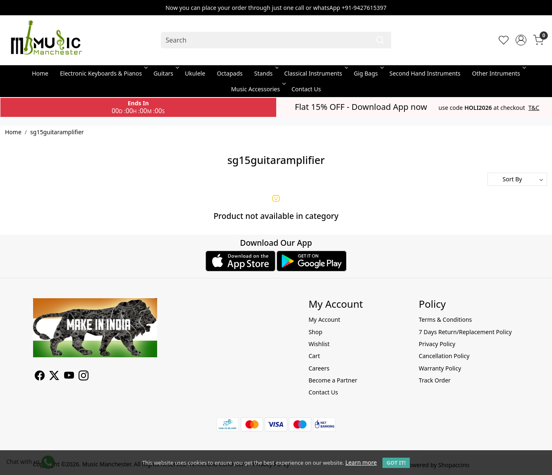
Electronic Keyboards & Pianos (103, 73)
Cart (314, 356)
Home (40, 73)
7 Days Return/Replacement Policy (465, 332)
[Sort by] (517, 179)
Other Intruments (498, 73)
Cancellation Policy (444, 356)
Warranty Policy (440, 368)
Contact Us (306, 89)
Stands (265, 73)
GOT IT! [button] (396, 462)
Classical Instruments (315, 73)
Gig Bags (368, 73)
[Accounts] (521, 40)
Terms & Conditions (445, 319)
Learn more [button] (361, 462)
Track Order (435, 380)
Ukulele (195, 73)
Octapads (229, 73)
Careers (318, 368)
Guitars (165, 73)
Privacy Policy (437, 344)
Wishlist (319, 344)
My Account (324, 319)
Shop (315, 332)
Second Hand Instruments (425, 73)
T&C (534, 108)
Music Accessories (257, 89)
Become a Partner (332, 380)
